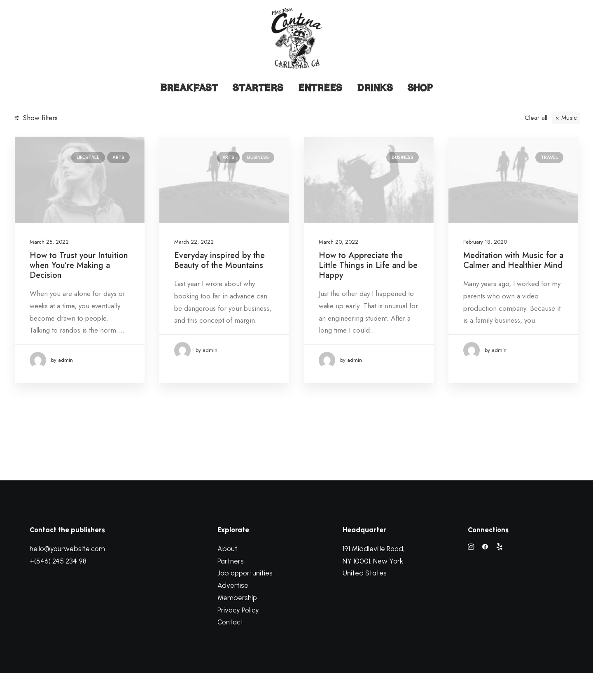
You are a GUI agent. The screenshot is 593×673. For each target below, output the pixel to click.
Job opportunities (245, 573)
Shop (420, 87)
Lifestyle (88, 157)
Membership (237, 598)
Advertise (232, 585)
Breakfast (189, 87)
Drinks (375, 87)
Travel (549, 157)
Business (258, 157)
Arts (118, 157)
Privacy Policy (238, 610)
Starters (258, 87)
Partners (230, 561)
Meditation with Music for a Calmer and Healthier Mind (513, 260)
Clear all (536, 117)
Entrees (320, 87)
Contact (230, 622)
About (227, 549)
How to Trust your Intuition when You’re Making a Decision (79, 265)
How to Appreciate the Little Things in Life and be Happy (368, 265)
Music (569, 117)
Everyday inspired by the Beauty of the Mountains (219, 260)
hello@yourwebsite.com (67, 549)
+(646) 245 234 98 (58, 561)
